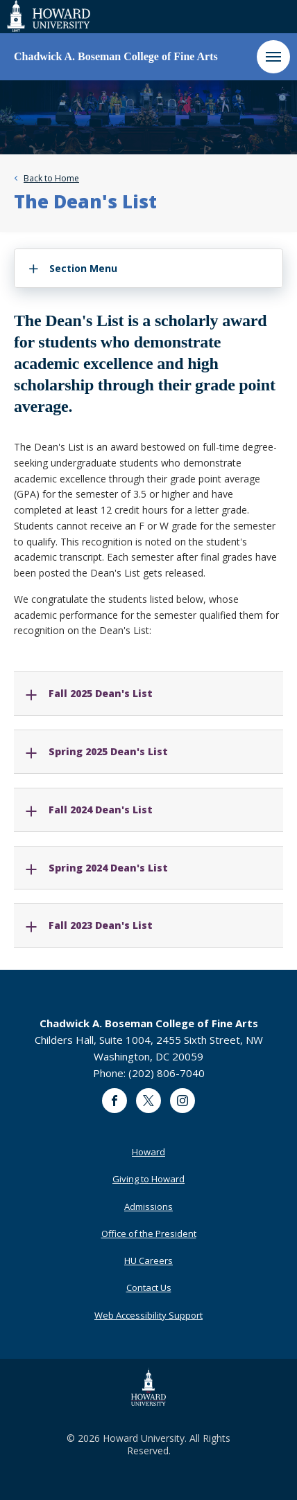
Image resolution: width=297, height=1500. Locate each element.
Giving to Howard (148, 1179)
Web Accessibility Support (148, 1315)
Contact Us (148, 1287)
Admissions (148, 1206)
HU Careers (148, 1260)
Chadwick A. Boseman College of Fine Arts (116, 56)
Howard (148, 1152)
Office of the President (148, 1233)
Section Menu (83, 268)
